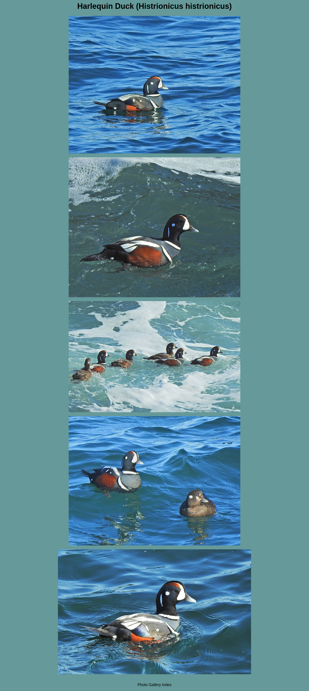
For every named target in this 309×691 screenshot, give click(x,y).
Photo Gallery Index (154, 685)
